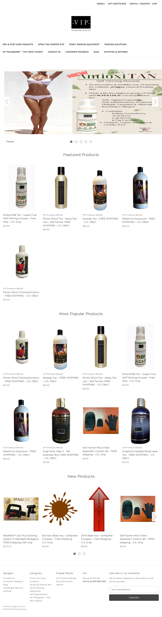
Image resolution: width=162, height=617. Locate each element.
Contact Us (54, 51)
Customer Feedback (77, 51)
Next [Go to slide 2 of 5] (155, 101)
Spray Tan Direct (64, 581)
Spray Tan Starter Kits (51, 44)
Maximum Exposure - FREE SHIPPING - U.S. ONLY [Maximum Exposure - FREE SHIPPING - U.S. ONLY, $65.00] (138, 220)
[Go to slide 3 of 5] (81, 142)
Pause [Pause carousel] (10, 141)
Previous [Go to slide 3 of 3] (4, 516)
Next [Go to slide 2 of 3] (155, 516)
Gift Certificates (117, 3)
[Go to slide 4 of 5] (86, 142)
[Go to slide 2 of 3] (79, 554)
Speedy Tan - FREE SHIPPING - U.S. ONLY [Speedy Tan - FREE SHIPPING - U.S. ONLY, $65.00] (100, 220)
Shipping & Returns (116, 51)
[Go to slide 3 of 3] (84, 554)
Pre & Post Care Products (17, 44)
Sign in (133, 3)
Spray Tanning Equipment (84, 44)
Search (101, 3)
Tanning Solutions (115, 44)
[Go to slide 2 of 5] (76, 142)
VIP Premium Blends (66, 578)
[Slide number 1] (81, 101)
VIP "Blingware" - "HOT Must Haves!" (22, 51)
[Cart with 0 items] (154, 3)
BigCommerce (19, 606)
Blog (96, 51)
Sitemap (7, 591)
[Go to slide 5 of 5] (91, 142)
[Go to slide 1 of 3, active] (74, 554)
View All (59, 584)
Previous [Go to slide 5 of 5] (7, 101)
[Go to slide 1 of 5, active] (71, 142)
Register (145, 3)
